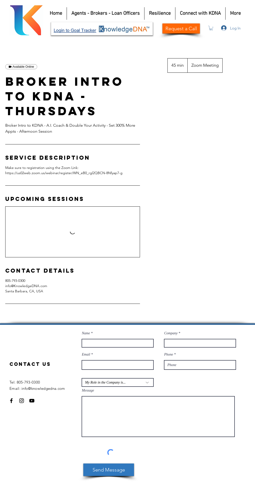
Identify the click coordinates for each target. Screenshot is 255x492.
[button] (211, 28)
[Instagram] (21, 401)
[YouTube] (32, 401)
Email (86, 354)
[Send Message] (108, 470)
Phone (168, 354)
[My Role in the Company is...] (118, 382)
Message (88, 390)
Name (86, 333)
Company (171, 333)
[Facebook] (11, 401)
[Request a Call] (181, 28)
